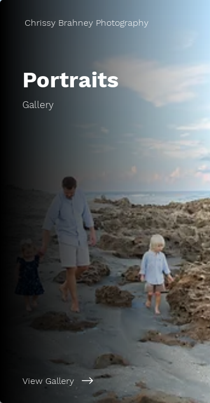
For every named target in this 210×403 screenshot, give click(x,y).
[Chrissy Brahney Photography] (105, 22)
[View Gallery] (105, 380)
